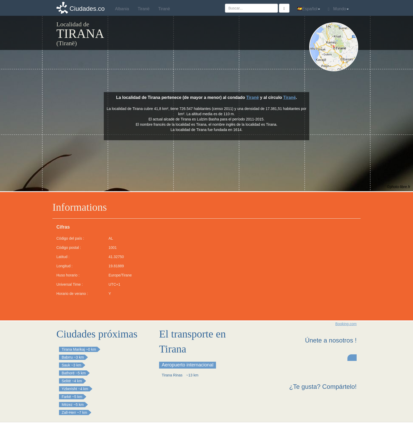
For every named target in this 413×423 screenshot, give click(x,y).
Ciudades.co (87, 8)
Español (308, 9)
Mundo (338, 9)
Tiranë (252, 97)
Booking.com (346, 324)
